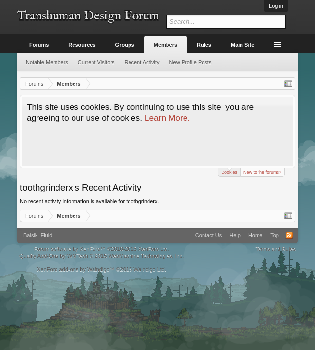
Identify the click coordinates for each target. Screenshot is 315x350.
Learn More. (167, 117)
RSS (289, 235)
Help (235, 235)
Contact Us (208, 235)
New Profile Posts (190, 62)
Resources (81, 45)
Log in (276, 6)
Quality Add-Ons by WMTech (101, 256)
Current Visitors (96, 62)
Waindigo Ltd (149, 269)
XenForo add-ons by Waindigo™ (75, 269)
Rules (204, 45)
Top (274, 235)
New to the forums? (262, 172)
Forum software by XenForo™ (101, 249)
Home (255, 235)
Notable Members (47, 62)
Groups (124, 45)
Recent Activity (141, 62)
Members (165, 45)
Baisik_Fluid (37, 235)
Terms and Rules (275, 249)
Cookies (229, 171)
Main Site (242, 45)
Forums (39, 45)
